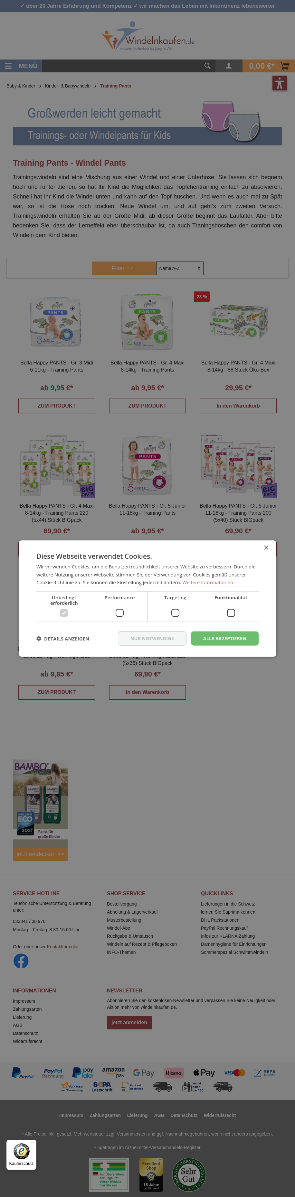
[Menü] (32, 1143)
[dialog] (147, 598)
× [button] (265, 547)
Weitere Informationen (208, 582)
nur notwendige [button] (151, 638)
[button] (62, 638)
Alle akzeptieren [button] (224, 638)
